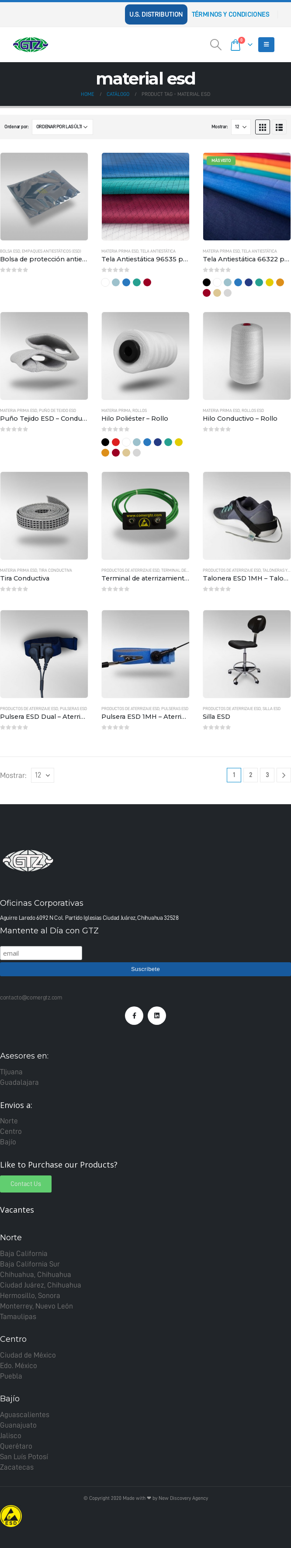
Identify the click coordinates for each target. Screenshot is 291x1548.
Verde (137, 282)
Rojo (116, 442)
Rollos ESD (253, 410)
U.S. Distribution (156, 14)
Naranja (280, 282)
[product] (44, 196)
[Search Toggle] (216, 44)
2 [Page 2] (250, 775)
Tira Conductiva (55, 570)
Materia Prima (116, 410)
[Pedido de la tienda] (62, 127)
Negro (207, 282)
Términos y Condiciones (230, 14)
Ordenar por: (16, 126)
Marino (249, 282)
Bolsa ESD (10, 251)
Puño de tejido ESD (57, 410)
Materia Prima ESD (120, 251)
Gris (228, 293)
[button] (26, 1184)
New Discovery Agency (183, 1498)
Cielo (116, 282)
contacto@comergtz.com (31, 997)
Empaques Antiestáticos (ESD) (51, 251)
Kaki (217, 293)
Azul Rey (126, 282)
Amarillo (270, 282)
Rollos (139, 410)
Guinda (147, 282)
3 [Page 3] (267, 775)
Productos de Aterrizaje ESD (130, 570)
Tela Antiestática (158, 251)
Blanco (105, 282)
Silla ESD (272, 709)
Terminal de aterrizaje (184, 570)
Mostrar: (219, 126)
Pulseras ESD (73, 709)
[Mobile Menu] (266, 44)
